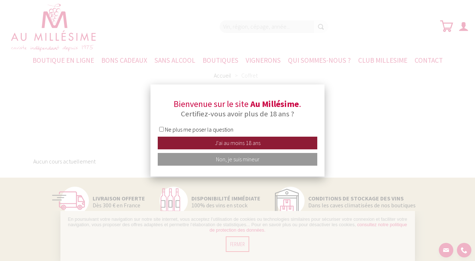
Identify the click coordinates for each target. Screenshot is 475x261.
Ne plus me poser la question (199, 129)
